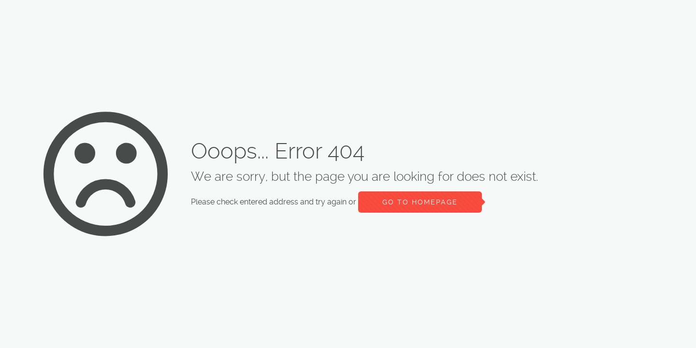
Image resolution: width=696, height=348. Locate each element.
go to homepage (420, 202)
